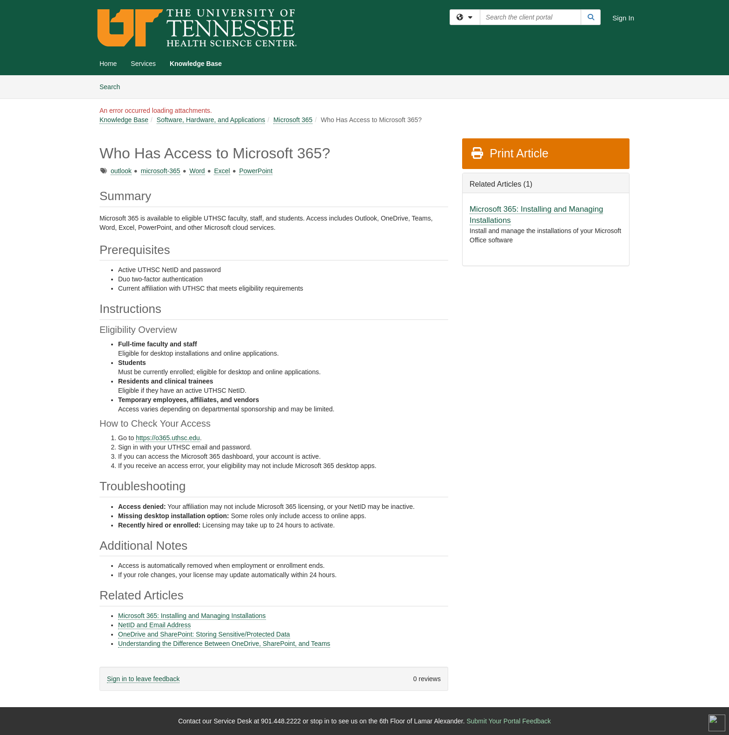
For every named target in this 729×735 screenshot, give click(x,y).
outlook (121, 171)
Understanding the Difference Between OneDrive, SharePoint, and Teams (224, 643)
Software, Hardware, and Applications (211, 120)
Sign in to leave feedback (143, 679)
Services (143, 63)
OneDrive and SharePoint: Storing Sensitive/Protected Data (204, 634)
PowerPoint (255, 171)
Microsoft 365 (292, 120)
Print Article (509, 153)
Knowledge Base (196, 63)
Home (108, 63)
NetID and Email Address (154, 625)
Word (197, 171)
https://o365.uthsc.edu (168, 438)
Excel (222, 171)
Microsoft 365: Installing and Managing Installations (192, 615)
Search (113, 86)
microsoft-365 (160, 171)
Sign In (623, 18)
